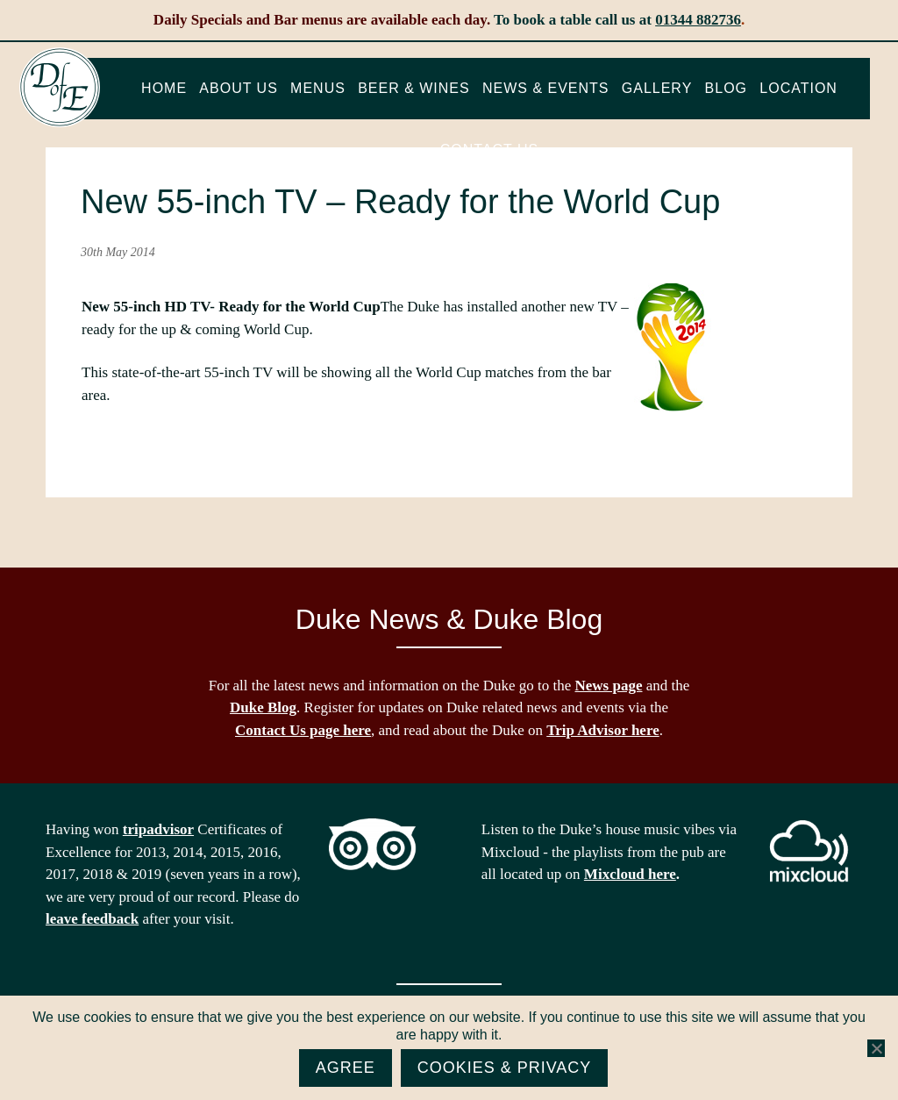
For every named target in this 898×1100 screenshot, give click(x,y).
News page (609, 685)
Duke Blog (263, 707)
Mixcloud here (630, 874)
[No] (876, 1048)
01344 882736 (698, 19)
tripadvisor (158, 829)
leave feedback (92, 919)
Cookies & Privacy (504, 1067)
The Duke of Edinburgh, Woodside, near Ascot (59, 87)
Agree (345, 1067)
